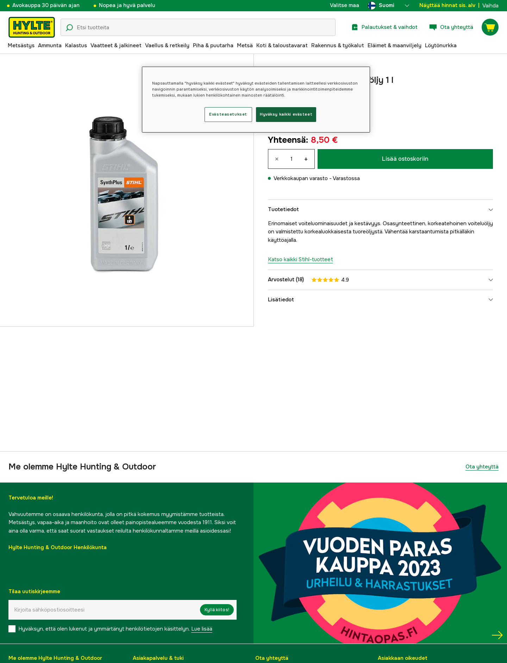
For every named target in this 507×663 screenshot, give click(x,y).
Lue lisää (201, 628)
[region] (256, 99)
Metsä (245, 45)
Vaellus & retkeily (167, 45)
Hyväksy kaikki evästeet (286, 114)
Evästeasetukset (228, 114)
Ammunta (50, 45)
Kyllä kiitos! (217, 610)
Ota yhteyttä (482, 466)
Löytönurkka (441, 45)
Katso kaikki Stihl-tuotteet (300, 259)
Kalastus (76, 45)
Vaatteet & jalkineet (116, 45)
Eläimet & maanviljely (394, 45)
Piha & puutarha (213, 45)
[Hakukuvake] (69, 27)
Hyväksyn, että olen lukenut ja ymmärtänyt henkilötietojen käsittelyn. (115, 628)
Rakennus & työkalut (337, 45)
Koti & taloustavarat (282, 45)
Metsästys (21, 45)
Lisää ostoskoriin (405, 158)
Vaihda (490, 5)
